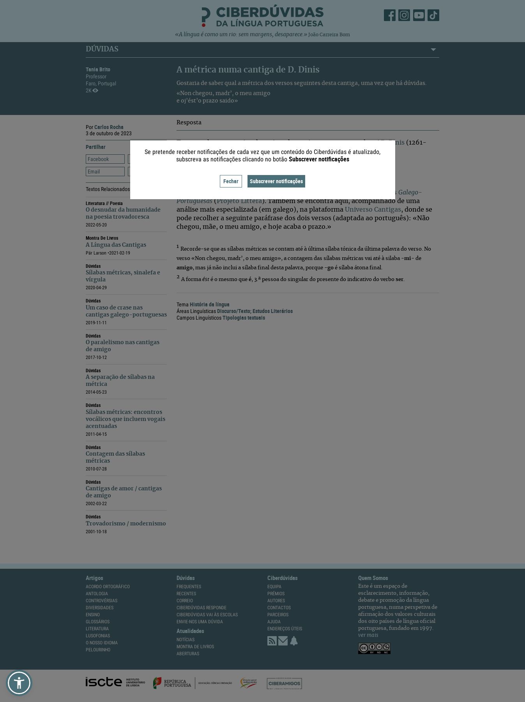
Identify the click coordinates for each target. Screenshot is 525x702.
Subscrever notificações (276, 181)
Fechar (231, 181)
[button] (19, 683)
